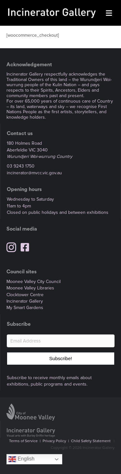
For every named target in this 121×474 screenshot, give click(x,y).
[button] (61, 358)
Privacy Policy (54, 441)
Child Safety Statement (91, 441)
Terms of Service (23, 441)
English (21, 459)
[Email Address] (61, 340)
